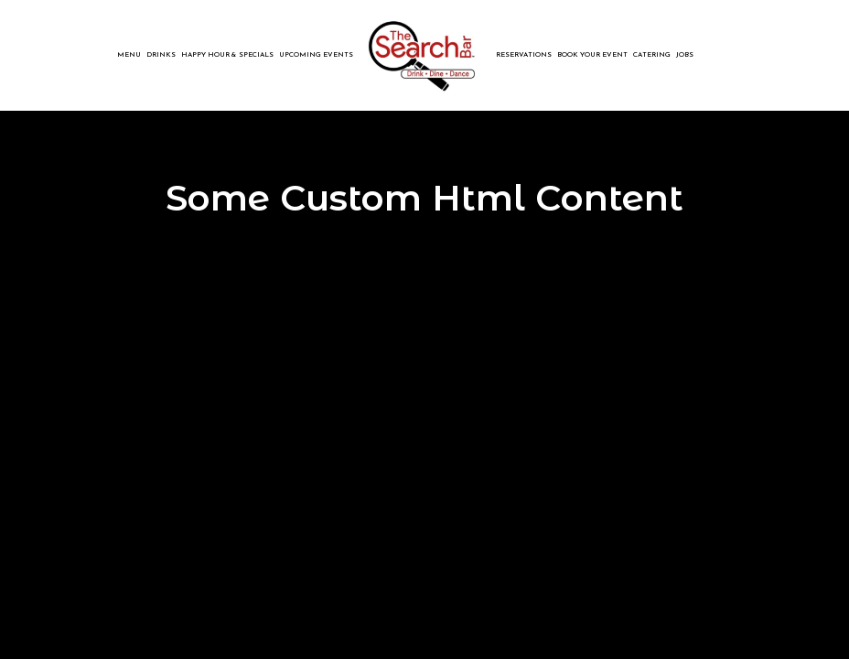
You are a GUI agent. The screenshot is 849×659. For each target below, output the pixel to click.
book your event (592, 55)
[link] (424, 55)
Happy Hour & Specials (227, 55)
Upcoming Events (316, 55)
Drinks (161, 55)
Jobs (684, 55)
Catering (652, 55)
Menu (129, 55)
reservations (524, 55)
